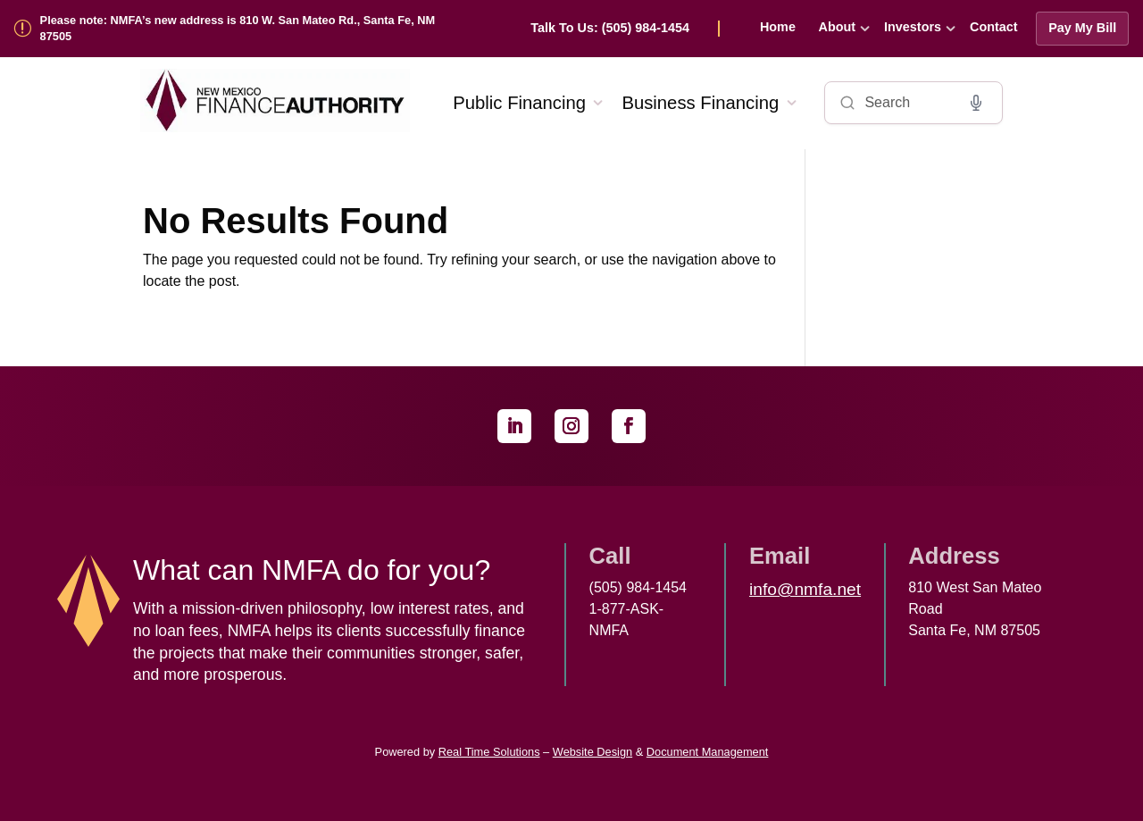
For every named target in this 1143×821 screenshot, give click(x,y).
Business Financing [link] (700, 103)
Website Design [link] (592, 751)
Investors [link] (912, 27)
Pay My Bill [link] (1082, 28)
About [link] (837, 27)
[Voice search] (976, 102)
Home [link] (778, 27)
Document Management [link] (708, 751)
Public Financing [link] (519, 103)
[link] (625, 28)
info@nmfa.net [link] (805, 589)
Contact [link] (994, 27)
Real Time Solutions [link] (489, 751)
